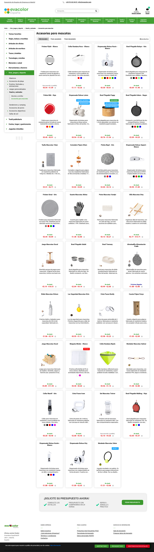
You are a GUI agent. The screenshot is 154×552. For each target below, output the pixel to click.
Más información (55, 545)
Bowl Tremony (107, 244)
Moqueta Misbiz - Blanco (79, 344)
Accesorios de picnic (16, 108)
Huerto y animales (15, 92)
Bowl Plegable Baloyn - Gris (136, 47)
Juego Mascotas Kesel (50, 344)
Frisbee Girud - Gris (50, 195)
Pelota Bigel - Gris (107, 145)
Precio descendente (70, 39)
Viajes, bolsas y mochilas (18, 39)
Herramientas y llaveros (18, 68)
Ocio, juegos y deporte (17, 73)
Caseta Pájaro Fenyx (136, 294)
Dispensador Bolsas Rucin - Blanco (107, 47)
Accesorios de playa (16, 81)
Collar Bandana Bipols (107, 344)
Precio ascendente (56, 39)
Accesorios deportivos (17, 111)
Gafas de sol (13, 114)
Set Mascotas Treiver (107, 393)
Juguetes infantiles (16, 129)
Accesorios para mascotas (19, 99)
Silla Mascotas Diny (136, 195)
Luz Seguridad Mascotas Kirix (78, 294)
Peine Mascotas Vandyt (107, 195)
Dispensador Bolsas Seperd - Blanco (136, 146)
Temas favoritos (15, 34)
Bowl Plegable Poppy (107, 95)
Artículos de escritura (17, 49)
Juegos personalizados (17, 89)
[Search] (96, 11)
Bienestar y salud (15, 63)
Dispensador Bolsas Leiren (78, 95)
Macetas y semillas (17, 96)
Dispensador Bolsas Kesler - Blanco (50, 444)
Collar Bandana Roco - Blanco (78, 47)
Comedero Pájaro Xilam (78, 145)
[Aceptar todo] (102, 546)
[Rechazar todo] (117, 546)
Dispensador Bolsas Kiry (78, 443)
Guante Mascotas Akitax (78, 195)
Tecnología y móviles (17, 58)
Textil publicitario (15, 119)
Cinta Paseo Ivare (78, 393)
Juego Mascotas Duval (50, 244)
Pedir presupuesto (132, 502)
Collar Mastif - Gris (50, 393)
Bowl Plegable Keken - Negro (136, 95)
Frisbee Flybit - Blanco (50, 47)
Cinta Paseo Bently (107, 294)
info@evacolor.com (84, 2)
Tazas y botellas (15, 53)
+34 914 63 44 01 (71, 2)
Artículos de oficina (16, 44)
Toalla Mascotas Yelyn (50, 145)
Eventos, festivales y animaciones (16, 85)
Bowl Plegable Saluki (78, 244)
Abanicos (12, 78)
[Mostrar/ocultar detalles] (138, 546)
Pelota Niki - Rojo (49, 95)
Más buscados (43, 39)
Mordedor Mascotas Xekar (107, 443)
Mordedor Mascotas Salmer (136, 344)
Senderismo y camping (17, 105)
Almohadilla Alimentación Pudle (136, 245)
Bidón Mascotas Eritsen (49, 294)
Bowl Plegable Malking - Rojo (136, 393)
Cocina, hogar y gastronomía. (20, 124)
